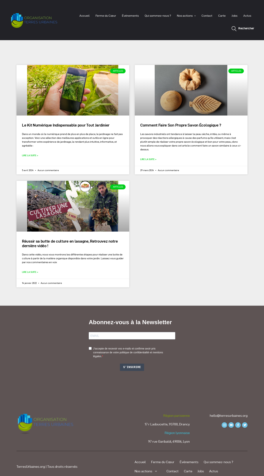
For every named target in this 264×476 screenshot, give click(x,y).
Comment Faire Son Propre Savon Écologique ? (180, 125)
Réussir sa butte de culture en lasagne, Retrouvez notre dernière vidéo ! (70, 243)
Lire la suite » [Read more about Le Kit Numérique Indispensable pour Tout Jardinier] (30, 155)
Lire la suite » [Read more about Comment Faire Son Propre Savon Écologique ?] (148, 159)
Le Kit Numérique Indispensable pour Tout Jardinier (65, 125)
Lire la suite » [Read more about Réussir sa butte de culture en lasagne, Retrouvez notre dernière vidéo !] (30, 272)
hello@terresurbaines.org (228, 415)
